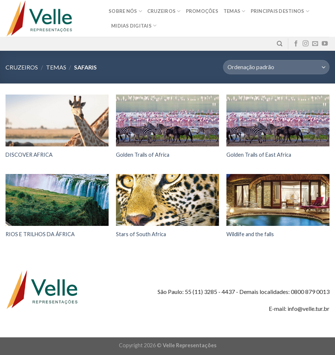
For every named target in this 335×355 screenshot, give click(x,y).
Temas (234, 11)
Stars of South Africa (141, 234)
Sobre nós (125, 11)
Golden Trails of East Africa (258, 155)
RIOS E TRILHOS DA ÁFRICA (40, 234)
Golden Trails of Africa (142, 155)
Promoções (202, 11)
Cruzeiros (164, 11)
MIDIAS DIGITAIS (133, 25)
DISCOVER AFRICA (29, 155)
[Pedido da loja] (276, 67)
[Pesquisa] (279, 44)
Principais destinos (280, 11)
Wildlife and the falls (250, 234)
